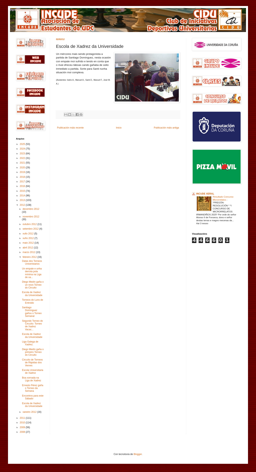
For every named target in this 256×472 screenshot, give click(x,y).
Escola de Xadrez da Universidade (32, 293)
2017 (23, 181)
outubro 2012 (30, 224)
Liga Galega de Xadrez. (30, 343)
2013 (23, 200)
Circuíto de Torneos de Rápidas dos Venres (32, 362)
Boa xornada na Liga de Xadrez (31, 379)
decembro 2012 (31, 209)
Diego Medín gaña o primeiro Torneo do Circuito (33, 352)
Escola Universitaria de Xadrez (32, 371)
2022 (23, 158)
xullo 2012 (28, 233)
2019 (23, 172)
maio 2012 (28, 242)
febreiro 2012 (30, 257)
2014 (23, 195)
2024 (23, 148)
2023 (23, 153)
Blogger (138, 454)
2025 (23, 144)
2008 (23, 432)
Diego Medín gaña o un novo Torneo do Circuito (33, 284)
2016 (23, 186)
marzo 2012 (29, 252)
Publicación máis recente (70, 127)
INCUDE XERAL (205, 193)
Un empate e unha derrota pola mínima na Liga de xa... (32, 273)
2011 (23, 418)
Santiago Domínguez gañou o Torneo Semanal (32, 311)
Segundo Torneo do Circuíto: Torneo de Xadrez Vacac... (32, 325)
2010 (23, 422)
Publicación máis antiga (166, 127)
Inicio (119, 127)
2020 (23, 167)
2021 (23, 162)
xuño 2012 (28, 238)
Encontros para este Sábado (32, 397)
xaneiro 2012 (30, 412)
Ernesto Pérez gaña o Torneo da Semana (32, 388)
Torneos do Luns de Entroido (32, 301)
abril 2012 (28, 247)
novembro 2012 (31, 216)
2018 (23, 177)
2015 (23, 191)
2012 (23, 205)
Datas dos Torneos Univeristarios (32, 262)
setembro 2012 (31, 228)
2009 (23, 427)
